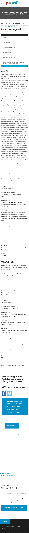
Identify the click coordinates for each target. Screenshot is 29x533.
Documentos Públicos (9, 47)
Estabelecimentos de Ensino (10, 55)
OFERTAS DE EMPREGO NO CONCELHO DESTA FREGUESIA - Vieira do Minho (14, 63)
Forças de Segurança (9, 57)
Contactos (4, 528)
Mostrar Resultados (14, 508)
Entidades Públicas (8, 52)
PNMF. (11, 532)
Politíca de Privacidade (13, 526)
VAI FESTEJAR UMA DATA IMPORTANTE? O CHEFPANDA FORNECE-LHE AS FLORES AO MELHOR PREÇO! (14, 406)
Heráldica (5, 37)
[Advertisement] (14, 453)
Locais (4, 50)
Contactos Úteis (7, 42)
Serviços (5, 40)
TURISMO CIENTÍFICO (8, 66)
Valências (5, 45)
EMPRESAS (5, 60)
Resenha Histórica (8, 35)
